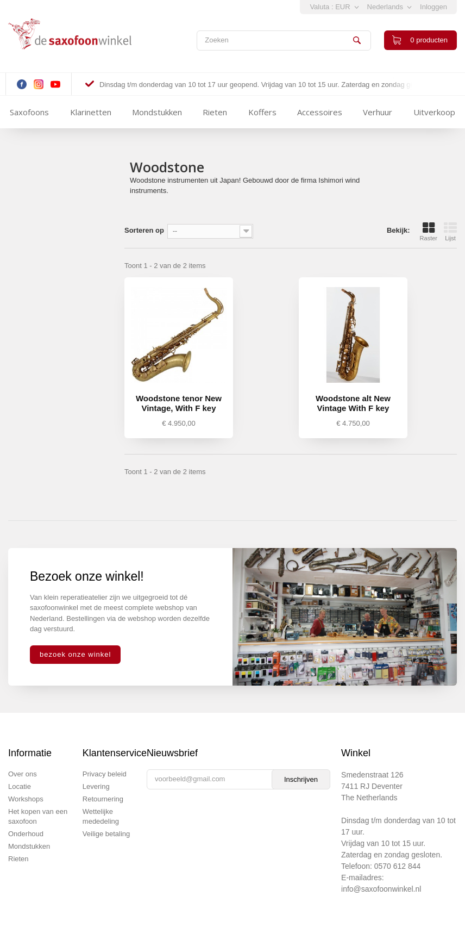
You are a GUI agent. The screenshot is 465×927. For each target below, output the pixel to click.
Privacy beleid (105, 774)
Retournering (103, 799)
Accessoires (319, 112)
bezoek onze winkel (75, 654)
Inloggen (433, 7)
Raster (428, 231)
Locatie (19, 786)
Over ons (22, 774)
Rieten (215, 112)
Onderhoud (25, 834)
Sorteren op (144, 230)
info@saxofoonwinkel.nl (381, 889)
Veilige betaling (106, 834)
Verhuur (377, 112)
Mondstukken (157, 112)
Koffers (262, 112)
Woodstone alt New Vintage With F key (353, 403)
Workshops (25, 799)
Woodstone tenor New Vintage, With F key (179, 403)
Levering (96, 786)
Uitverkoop (434, 112)
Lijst (450, 231)
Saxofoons (29, 112)
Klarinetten (90, 112)
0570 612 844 (397, 866)
